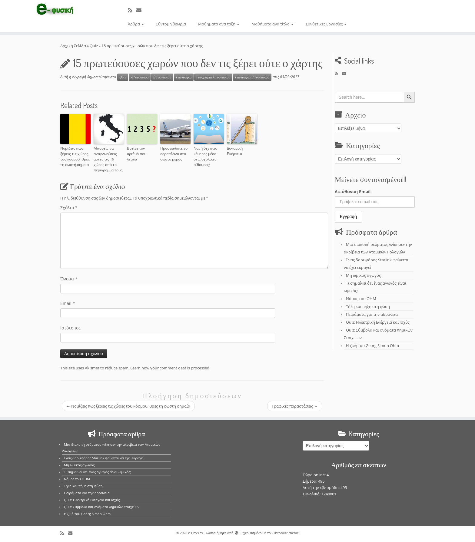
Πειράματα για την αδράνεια (372, 314)
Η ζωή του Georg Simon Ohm (372, 345)
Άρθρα (136, 24)
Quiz (94, 45)
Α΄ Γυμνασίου (139, 77)
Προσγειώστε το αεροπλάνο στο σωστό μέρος (174, 154)
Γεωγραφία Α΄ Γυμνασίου (213, 77)
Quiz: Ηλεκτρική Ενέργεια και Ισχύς (378, 322)
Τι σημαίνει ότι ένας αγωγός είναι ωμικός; (97, 472)
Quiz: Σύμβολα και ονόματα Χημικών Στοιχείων (101, 506)
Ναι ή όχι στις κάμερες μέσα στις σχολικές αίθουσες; (205, 156)
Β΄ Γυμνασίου (162, 77)
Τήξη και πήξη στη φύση (368, 306)
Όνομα (69, 279)
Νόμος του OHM (361, 298)
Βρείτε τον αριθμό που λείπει (136, 154)
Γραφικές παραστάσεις (295, 406)
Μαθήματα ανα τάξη (218, 24)
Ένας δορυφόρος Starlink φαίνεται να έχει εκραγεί (104, 458)
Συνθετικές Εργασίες (326, 24)
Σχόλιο (69, 207)
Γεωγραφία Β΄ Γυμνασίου (252, 77)
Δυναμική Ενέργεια (235, 151)
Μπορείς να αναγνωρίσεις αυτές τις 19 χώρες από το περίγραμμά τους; (108, 159)
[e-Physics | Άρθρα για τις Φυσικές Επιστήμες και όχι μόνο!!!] (55, 10)
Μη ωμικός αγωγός (363, 275)
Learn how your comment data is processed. (170, 368)
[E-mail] (140, 10)
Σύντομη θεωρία (171, 24)
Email (67, 303)
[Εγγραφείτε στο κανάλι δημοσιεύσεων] (132, 10)
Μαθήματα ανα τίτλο (272, 24)
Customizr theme (285, 532)
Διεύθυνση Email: (353, 191)
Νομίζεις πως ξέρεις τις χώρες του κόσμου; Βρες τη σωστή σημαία (75, 156)
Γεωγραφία (183, 77)
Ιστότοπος (70, 328)
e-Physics (195, 532)
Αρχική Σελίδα (73, 45)
